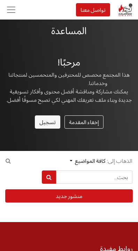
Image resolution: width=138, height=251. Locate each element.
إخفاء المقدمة (84, 122)
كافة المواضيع (90, 160)
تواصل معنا (93, 9)
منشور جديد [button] (69, 195)
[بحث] (49, 177)
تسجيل (47, 122)
